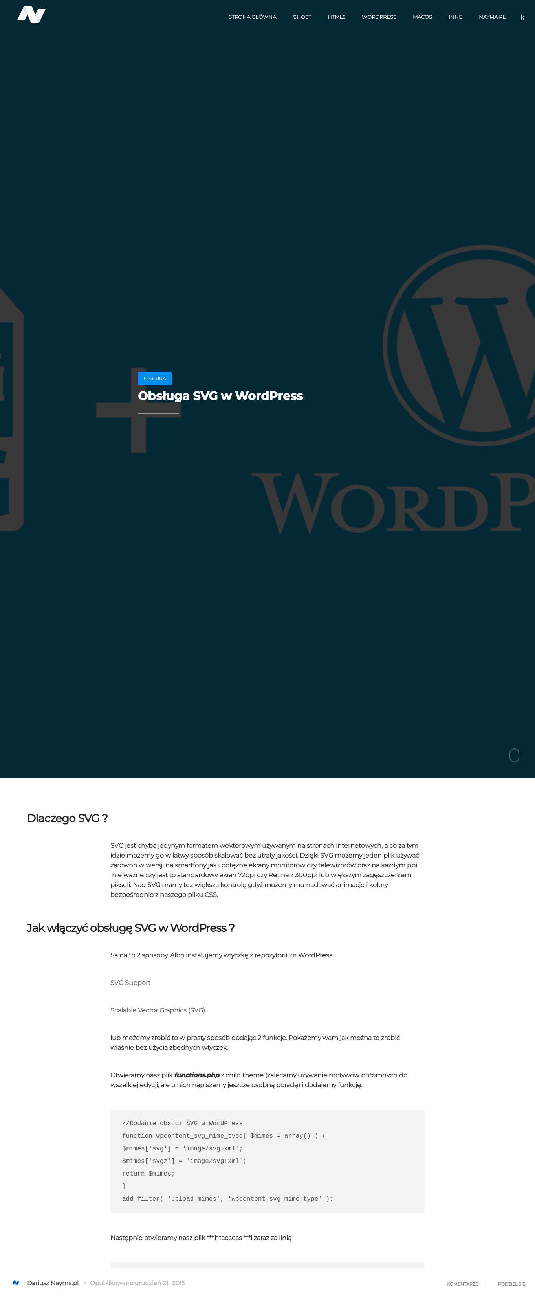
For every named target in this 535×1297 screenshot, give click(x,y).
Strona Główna (252, 17)
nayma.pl (492, 17)
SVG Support (130, 983)
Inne (455, 17)
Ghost (302, 17)
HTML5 (336, 17)
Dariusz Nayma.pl (44, 1283)
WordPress (379, 17)
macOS (422, 17)
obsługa (155, 378)
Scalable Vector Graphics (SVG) (157, 1010)
